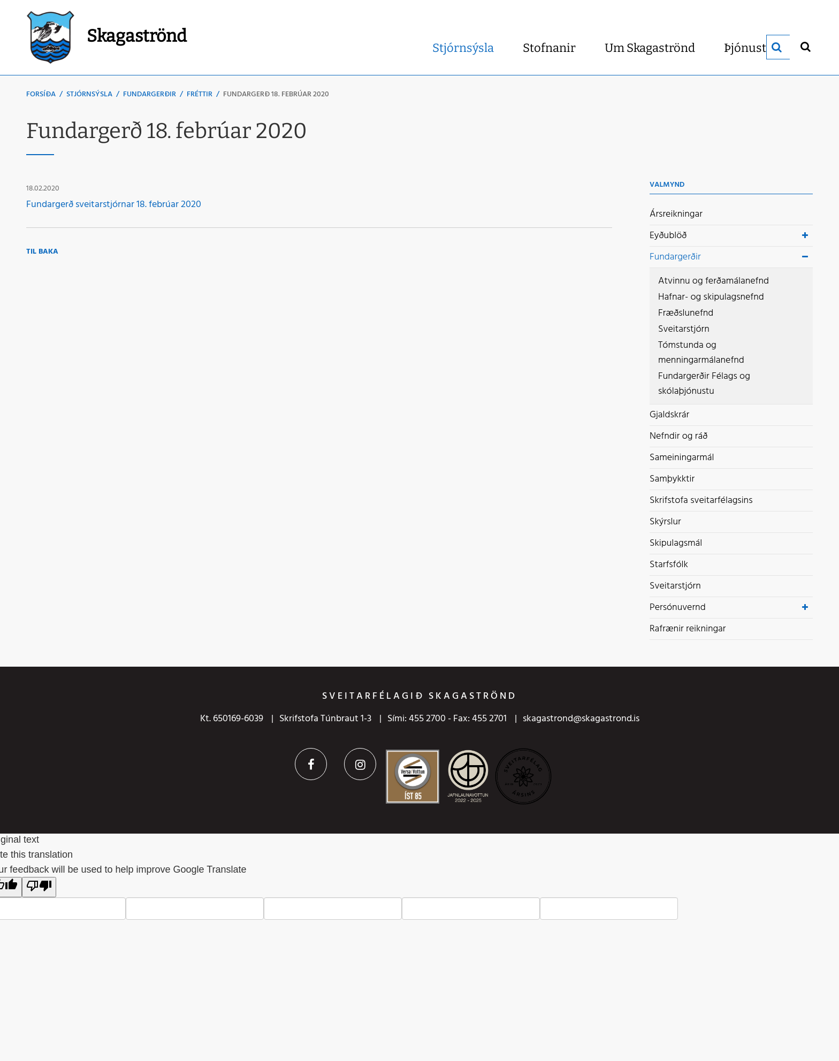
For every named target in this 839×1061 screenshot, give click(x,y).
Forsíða (41, 94)
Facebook (311, 764)
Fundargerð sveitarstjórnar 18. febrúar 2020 (113, 204)
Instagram (360, 764)
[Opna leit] (805, 46)
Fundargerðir (149, 94)
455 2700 (427, 719)
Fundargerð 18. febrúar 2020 (276, 94)
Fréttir (199, 94)
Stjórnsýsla (89, 94)
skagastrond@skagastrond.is (581, 719)
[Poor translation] (39, 887)
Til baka (42, 252)
